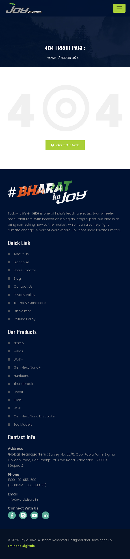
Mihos (18, 351)
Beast (18, 392)
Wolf (17, 408)
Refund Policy (24, 319)
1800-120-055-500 (22, 480)
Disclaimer (22, 311)
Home (51, 57)
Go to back (65, 145)
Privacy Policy (24, 294)
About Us (21, 254)
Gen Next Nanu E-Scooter (35, 416)
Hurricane (21, 375)
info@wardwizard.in (23, 499)
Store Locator (25, 270)
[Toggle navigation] (119, 8)
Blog (17, 278)
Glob (18, 400)
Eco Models (23, 424)
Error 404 (70, 57)
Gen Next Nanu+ (27, 367)
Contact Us (23, 286)
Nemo (19, 343)
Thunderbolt (23, 383)
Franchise (21, 262)
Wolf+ (18, 359)
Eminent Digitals (21, 546)
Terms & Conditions (30, 302)
